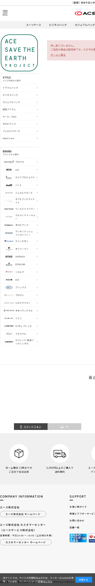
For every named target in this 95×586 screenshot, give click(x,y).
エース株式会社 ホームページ (23, 514)
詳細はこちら (45, 581)
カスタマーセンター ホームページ (26, 542)
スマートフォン (30, 427)
